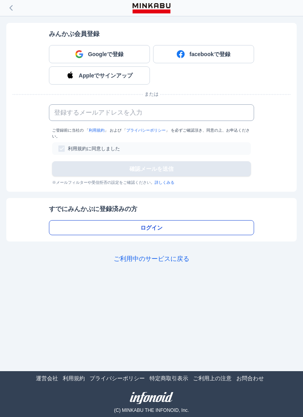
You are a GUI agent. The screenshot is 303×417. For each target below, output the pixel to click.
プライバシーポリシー (146, 130)
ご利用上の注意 (212, 378)
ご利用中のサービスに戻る (151, 258)
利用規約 (97, 130)
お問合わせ (250, 378)
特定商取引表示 (169, 378)
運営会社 (47, 378)
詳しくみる (164, 182)
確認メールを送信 (151, 169)
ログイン (151, 228)
